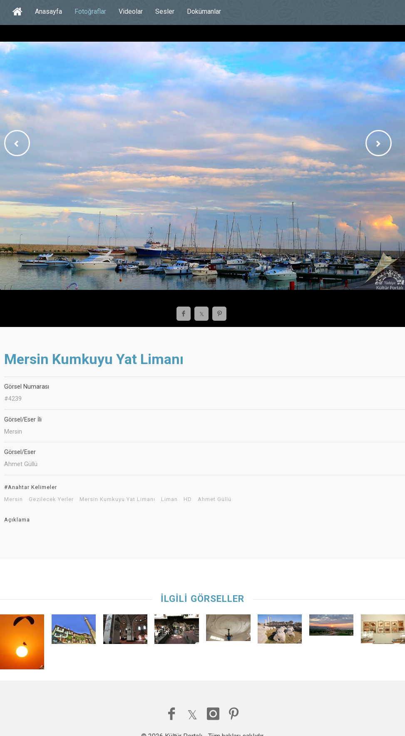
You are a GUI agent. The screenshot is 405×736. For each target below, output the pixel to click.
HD (188, 499)
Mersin (13, 499)
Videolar (131, 11)
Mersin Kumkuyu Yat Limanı (117, 499)
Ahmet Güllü (214, 499)
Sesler (164, 11)
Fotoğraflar (90, 11)
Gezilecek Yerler (51, 499)
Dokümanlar (204, 11)
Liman (169, 499)
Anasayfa (48, 11)
